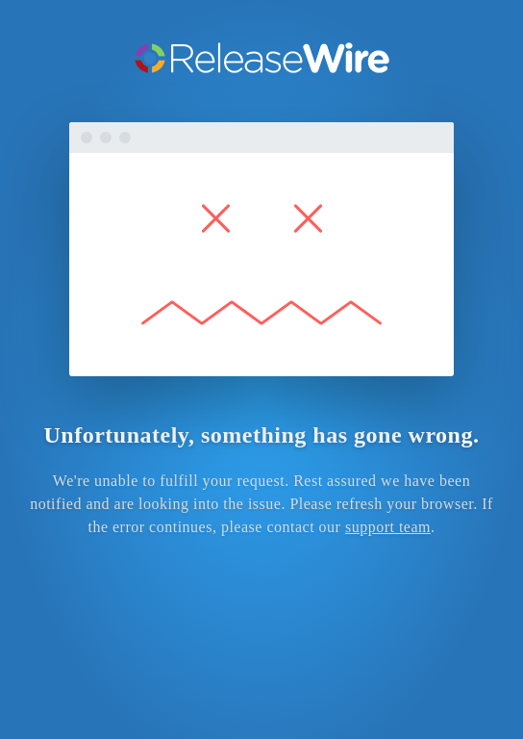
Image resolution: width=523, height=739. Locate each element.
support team (388, 527)
